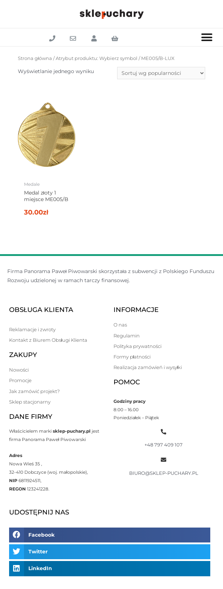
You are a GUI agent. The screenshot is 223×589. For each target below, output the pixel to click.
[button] (207, 37)
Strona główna (35, 58)
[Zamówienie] (161, 73)
